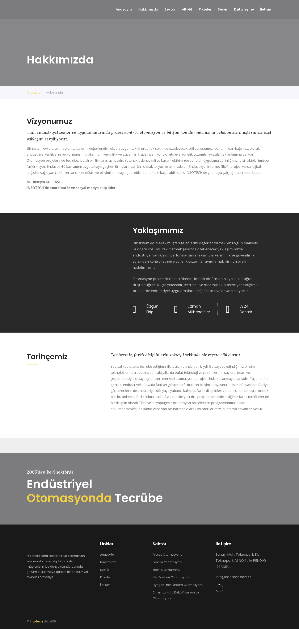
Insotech (36, 621)
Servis (223, 9)
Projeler (205, 9)
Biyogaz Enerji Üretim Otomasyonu (178, 585)
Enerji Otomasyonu (167, 570)
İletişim (266, 9)
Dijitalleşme (244, 9)
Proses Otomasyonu (167, 554)
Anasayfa (124, 9)
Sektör (170, 9)
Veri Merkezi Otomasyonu (171, 577)
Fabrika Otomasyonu (168, 562)
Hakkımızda (148, 9)
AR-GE (187, 9)
